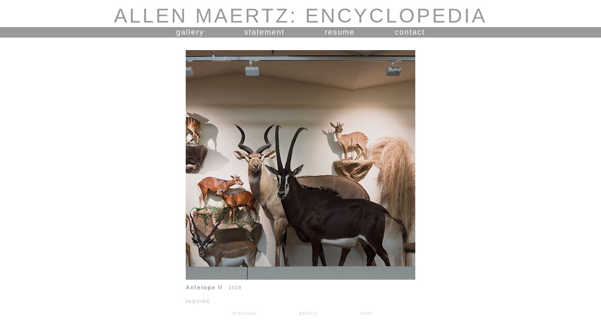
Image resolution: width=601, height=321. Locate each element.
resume (340, 32)
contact (410, 32)
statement (264, 32)
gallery (190, 32)
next (366, 313)
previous (244, 313)
